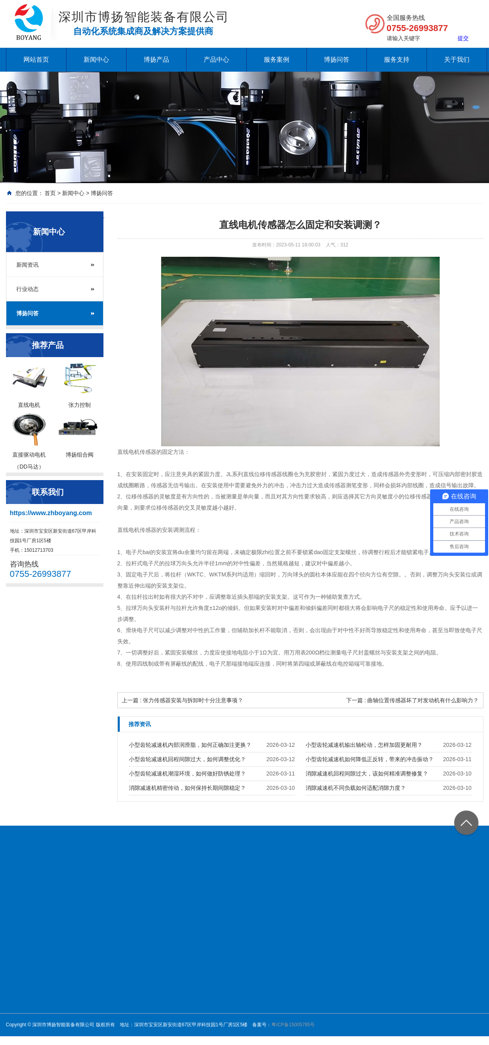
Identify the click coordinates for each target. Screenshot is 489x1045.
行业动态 (27, 289)
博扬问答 (336, 59)
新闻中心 (96, 59)
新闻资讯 (27, 265)
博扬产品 (156, 59)
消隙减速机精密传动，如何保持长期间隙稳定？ (187, 788)
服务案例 (276, 59)
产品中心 (216, 59)
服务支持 (396, 59)
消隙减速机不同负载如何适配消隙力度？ (356, 788)
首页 (50, 193)
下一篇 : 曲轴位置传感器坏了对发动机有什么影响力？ (412, 700)
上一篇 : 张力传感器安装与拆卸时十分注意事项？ (183, 700)
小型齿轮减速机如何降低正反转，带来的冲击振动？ (370, 759)
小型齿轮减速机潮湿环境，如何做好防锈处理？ (187, 773)
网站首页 (36, 59)
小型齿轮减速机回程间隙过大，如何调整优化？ (187, 759)
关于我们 (457, 59)
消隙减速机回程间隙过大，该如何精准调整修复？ (367, 773)
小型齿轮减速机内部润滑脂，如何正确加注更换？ (190, 745)
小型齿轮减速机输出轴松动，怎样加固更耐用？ (364, 745)
